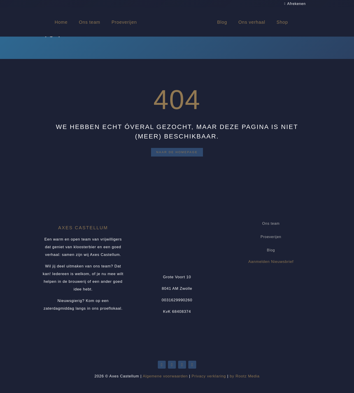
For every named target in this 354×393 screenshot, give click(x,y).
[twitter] (162, 365)
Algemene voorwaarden (165, 376)
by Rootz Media (245, 376)
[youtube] (172, 365)
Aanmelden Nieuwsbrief (271, 262)
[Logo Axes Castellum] (177, 12)
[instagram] (192, 365)
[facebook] (182, 365)
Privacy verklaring (209, 376)
